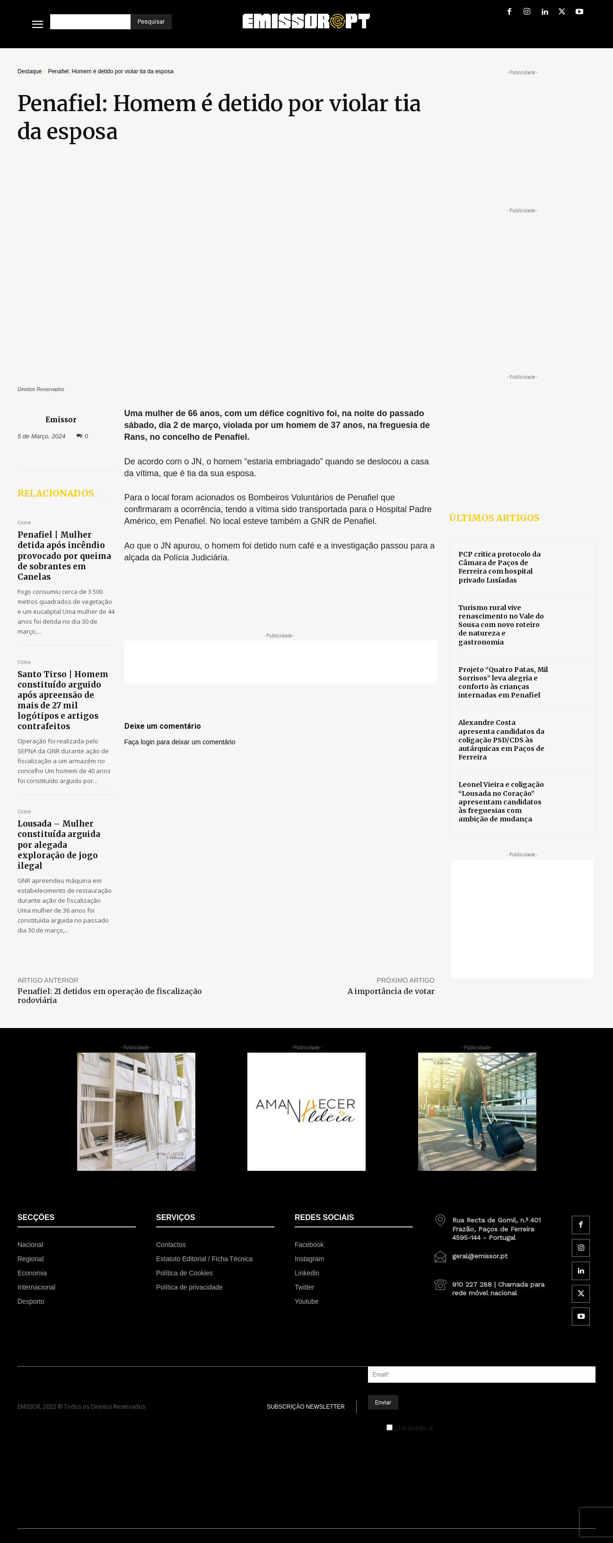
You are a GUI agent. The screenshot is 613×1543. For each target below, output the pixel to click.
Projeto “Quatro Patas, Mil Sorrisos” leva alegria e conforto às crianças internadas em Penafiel (503, 682)
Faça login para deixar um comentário (180, 742)
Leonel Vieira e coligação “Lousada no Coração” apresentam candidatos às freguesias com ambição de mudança (501, 801)
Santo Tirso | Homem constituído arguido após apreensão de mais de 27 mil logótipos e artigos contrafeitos (63, 700)
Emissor (61, 419)
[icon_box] (492, 1225)
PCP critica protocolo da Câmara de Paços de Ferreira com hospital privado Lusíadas (499, 567)
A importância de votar (391, 991)
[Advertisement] (280, 662)
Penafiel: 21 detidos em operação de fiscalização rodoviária (110, 995)
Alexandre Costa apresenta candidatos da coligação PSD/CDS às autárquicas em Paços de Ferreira (501, 739)
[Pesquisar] (151, 21)
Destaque (30, 71)
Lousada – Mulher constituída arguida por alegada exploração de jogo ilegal (59, 845)
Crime (24, 523)
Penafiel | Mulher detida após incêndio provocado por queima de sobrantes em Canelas (64, 556)
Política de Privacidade (471, 1428)
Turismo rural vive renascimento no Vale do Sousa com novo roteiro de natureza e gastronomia (501, 624)
